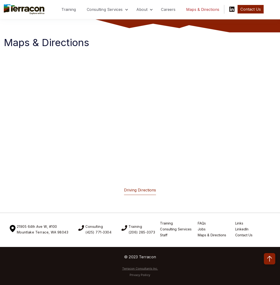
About (142, 9)
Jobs (202, 229)
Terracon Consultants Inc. (140, 268)
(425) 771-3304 (98, 232)
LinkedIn (241, 229)
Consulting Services (105, 9)
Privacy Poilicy (140, 275)
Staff (163, 235)
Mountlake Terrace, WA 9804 (41, 232)
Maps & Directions (202, 9)
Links (239, 223)
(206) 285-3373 (142, 232)
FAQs (202, 223)
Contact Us (243, 235)
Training (68, 9)
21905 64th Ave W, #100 (37, 227)
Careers (168, 9)
